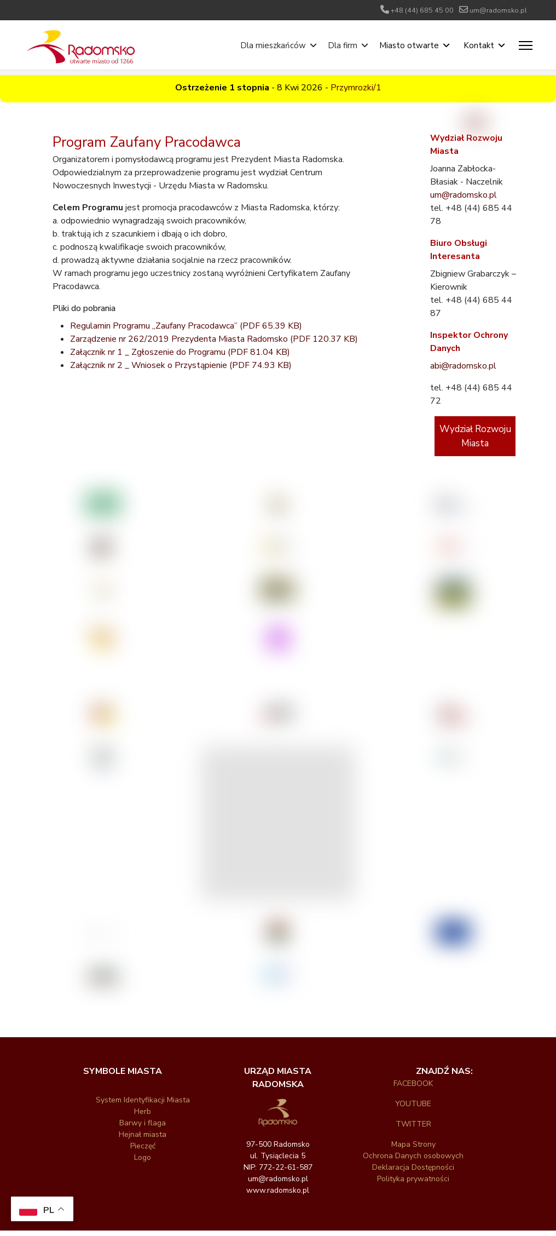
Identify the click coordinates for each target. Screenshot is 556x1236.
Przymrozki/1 (356, 88)
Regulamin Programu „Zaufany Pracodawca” (186, 326)
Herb (142, 1111)
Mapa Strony (413, 1144)
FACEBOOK (413, 1083)
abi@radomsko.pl (463, 366)
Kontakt (479, 45)
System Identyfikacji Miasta (143, 1100)
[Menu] (525, 45)
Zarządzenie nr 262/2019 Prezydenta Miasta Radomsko (214, 339)
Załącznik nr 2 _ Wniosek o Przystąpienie (181, 365)
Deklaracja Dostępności (413, 1167)
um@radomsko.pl (498, 10)
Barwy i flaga (142, 1123)
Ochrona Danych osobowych (413, 1156)
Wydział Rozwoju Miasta (475, 436)
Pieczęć (142, 1146)
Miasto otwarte (409, 45)
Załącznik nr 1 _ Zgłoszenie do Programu (180, 352)
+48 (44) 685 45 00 (422, 10)
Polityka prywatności (413, 1179)
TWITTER (413, 1124)
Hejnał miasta (142, 1134)
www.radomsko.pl (277, 1190)
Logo (142, 1157)
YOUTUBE (413, 1104)
